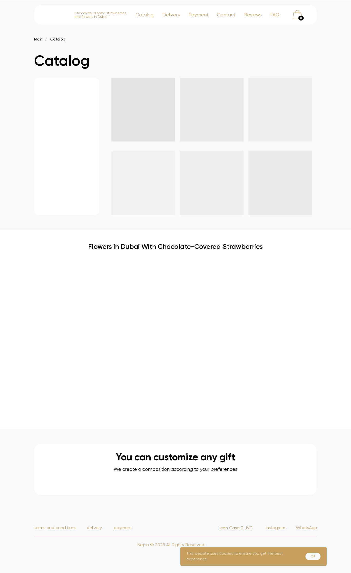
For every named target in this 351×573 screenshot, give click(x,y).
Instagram (275, 527)
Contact (226, 15)
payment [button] (123, 527)
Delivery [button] (171, 15)
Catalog (145, 15)
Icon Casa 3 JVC (236, 527)
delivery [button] (94, 527)
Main (38, 39)
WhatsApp (306, 527)
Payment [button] (199, 15)
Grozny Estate (278, 543)
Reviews (253, 15)
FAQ (275, 15)
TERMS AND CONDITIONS (55, 527)
